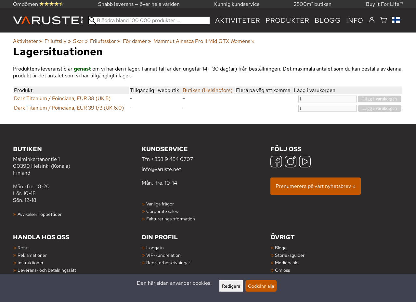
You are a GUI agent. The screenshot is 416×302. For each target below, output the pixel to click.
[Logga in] (372, 20)
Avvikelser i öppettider (40, 214)
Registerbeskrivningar (168, 262)
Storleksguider (290, 255)
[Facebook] (276, 162)
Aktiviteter (237, 20)
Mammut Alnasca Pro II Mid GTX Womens (203, 41)
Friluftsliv (58, 41)
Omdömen (38, 4)
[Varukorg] (383, 20)
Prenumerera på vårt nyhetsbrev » (316, 186)
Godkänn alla (261, 286)
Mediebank (286, 262)
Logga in (155, 247)
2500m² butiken (313, 4)
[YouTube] (305, 162)
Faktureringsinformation (170, 219)
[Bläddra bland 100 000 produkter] (149, 20)
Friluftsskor (105, 41)
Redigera (231, 286)
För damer (137, 41)
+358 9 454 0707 (172, 159)
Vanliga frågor (160, 204)
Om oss (282, 270)
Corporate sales (162, 211)
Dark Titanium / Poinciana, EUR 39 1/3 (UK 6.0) (69, 107)
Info (354, 20)
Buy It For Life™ (384, 4)
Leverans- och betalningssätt (47, 270)
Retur (23, 247)
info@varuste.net (161, 169)
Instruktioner (31, 262)
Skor (80, 41)
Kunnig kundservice (237, 4)
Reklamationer (32, 255)
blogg (328, 20)
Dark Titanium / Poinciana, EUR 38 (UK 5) (62, 98)
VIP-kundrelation (163, 255)
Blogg (281, 247)
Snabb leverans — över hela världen (139, 4)
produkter (287, 20)
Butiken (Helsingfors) (207, 90)
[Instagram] (290, 162)
